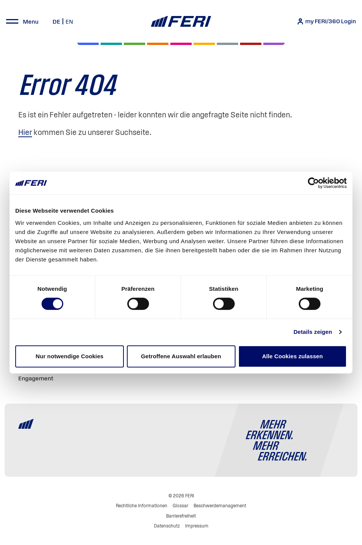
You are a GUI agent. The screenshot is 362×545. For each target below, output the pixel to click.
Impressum (196, 525)
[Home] (181, 21)
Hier (25, 132)
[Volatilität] (157, 44)
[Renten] (134, 44)
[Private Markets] (111, 44)
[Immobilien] (274, 44)
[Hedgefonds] (204, 44)
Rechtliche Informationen (141, 505)
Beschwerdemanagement (220, 505)
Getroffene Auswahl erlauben (181, 356)
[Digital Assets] (181, 44)
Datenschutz (167, 525)
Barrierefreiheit (181, 515)
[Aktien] (88, 44)
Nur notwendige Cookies (69, 356)
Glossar (180, 505)
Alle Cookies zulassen (292, 356)
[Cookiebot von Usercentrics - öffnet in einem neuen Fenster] (313, 183)
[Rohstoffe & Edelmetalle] (250, 44)
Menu (30, 21)
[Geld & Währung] (227, 44)
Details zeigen (312, 332)
